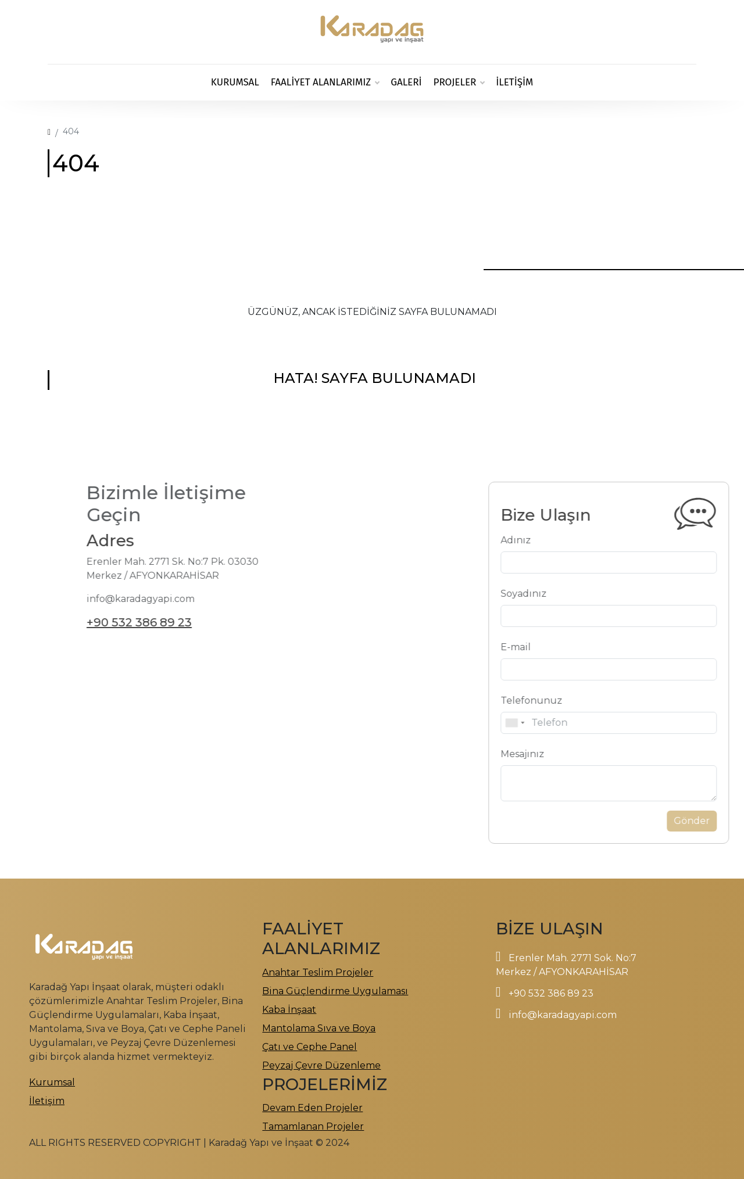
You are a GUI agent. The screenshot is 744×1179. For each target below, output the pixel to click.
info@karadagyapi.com (563, 1014)
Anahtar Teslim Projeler (317, 972)
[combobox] (537, 722)
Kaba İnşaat (289, 1009)
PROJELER (459, 82)
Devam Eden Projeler (312, 1107)
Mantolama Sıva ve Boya (318, 1028)
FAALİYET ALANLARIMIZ (325, 82)
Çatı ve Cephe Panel (309, 1046)
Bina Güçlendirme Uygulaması (335, 991)
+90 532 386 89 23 (116, 622)
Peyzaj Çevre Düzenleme (321, 1065)
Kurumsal (235, 82)
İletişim (514, 82)
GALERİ (406, 82)
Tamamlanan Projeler (313, 1126)
